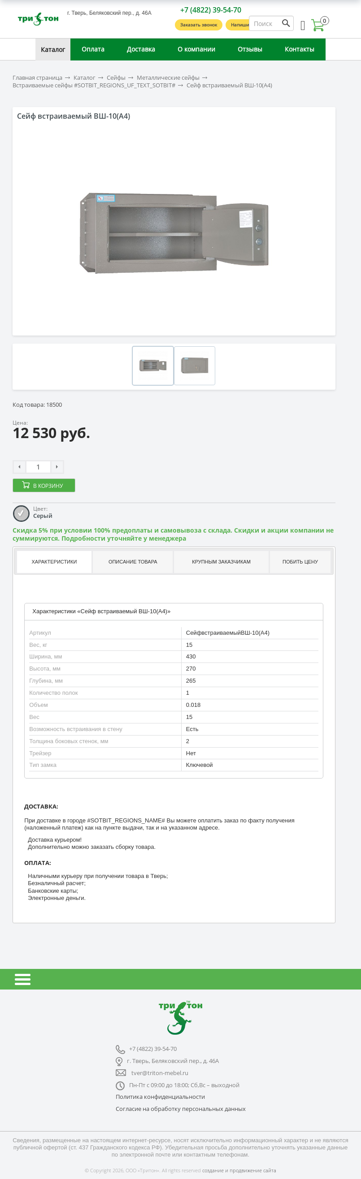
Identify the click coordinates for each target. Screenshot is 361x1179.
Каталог (53, 49)
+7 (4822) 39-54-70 (210, 10)
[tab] (53, 562)
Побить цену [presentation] (300, 561)
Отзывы (250, 49)
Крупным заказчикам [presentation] (221, 561)
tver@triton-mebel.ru (159, 1073)
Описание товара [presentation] (133, 561)
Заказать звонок (198, 25)
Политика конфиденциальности (160, 1097)
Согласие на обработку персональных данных (181, 1109)
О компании (196, 49)
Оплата (93, 49)
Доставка (141, 49)
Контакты (299, 49)
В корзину (48, 486)
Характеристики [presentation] (54, 561)
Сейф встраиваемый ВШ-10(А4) (229, 85)
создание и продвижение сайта (239, 1170)
